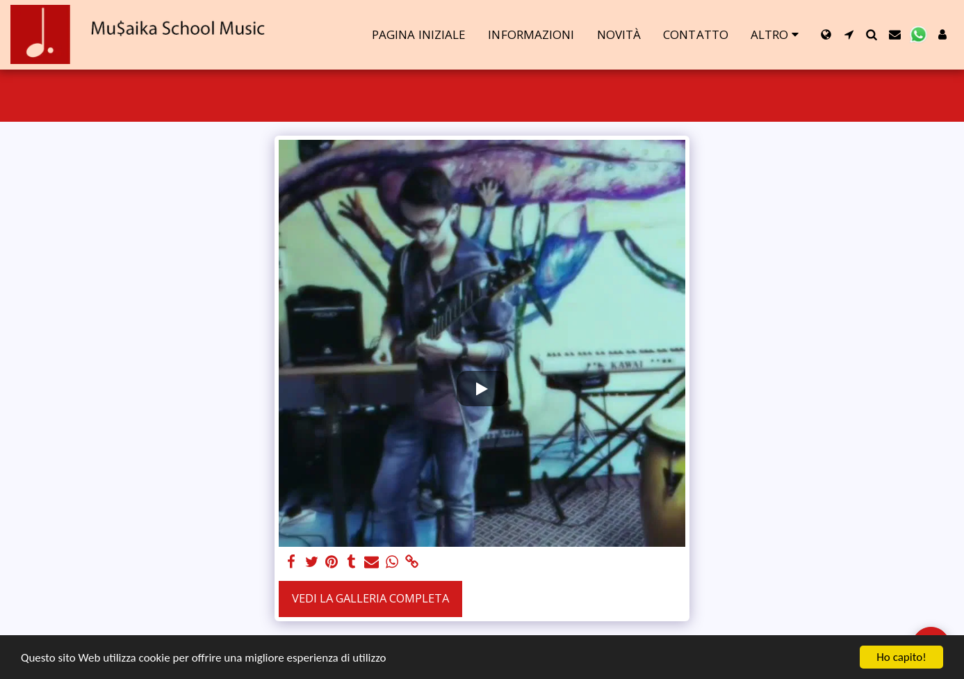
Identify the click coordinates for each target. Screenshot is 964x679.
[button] (849, 34)
